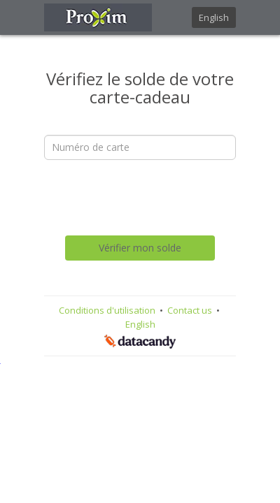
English (214, 17)
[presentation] (150, 197)
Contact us (190, 310)
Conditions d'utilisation (108, 310)
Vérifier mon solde (140, 247)
